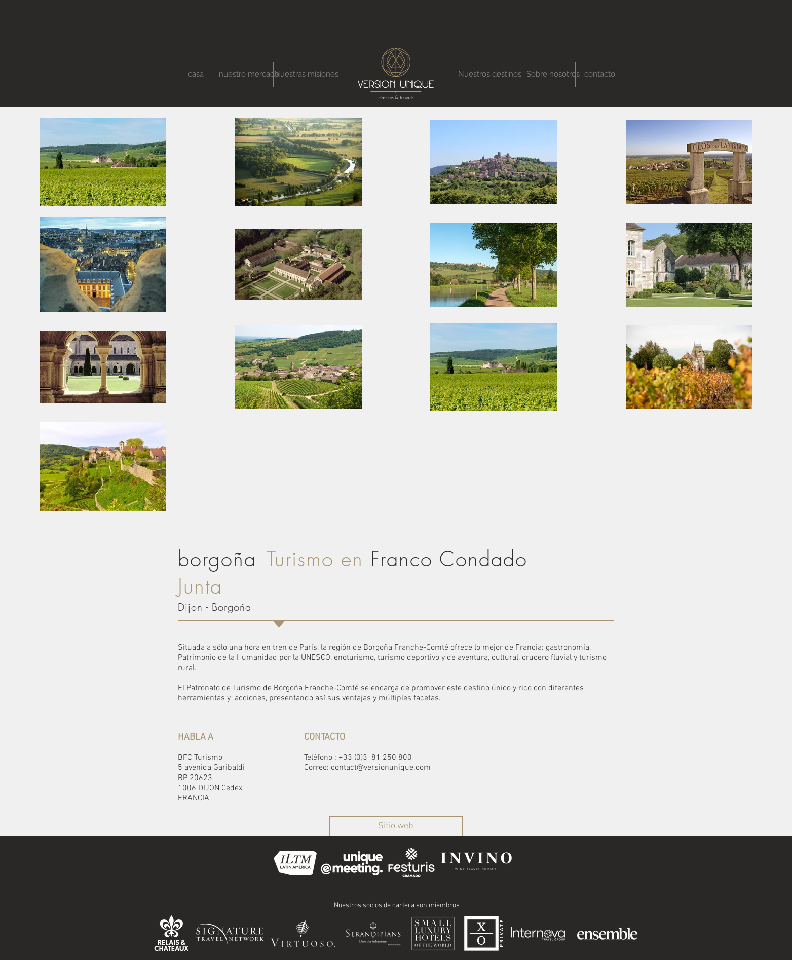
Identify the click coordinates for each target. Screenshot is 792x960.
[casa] (196, 74)
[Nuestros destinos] (490, 74)
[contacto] (599, 74)
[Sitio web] (396, 826)
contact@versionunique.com (381, 768)
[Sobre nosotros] (553, 74)
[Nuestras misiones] (306, 74)
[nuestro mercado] (249, 74)
